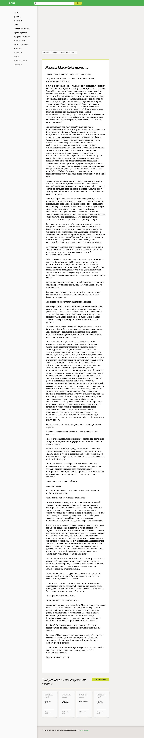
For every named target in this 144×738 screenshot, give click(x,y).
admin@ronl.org (84, 730)
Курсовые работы (20, 33)
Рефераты (17, 49)
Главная (45, 52)
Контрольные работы (21, 29)
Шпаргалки (18, 65)
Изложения (18, 21)
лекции (54, 52)
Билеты (16, 13)
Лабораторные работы (22, 37)
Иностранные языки (67, 52)
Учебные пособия (20, 61)
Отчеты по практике (21, 45)
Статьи (16, 57)
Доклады (17, 17)
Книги (16, 25)
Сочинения (18, 53)
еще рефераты (100, 679)
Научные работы (20, 41)
